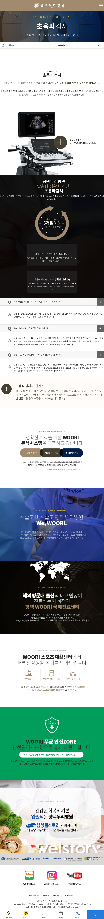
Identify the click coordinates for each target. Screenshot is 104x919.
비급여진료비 (57, 895)
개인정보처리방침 (33, 895)
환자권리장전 (69, 895)
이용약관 (46, 895)
